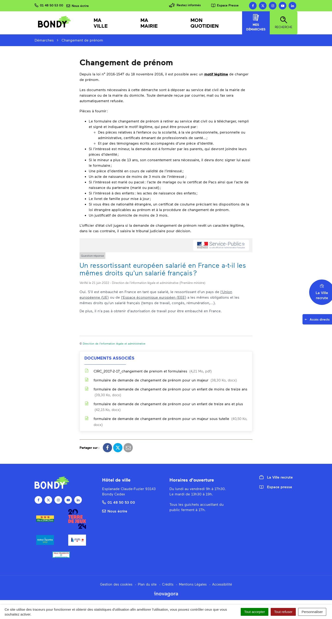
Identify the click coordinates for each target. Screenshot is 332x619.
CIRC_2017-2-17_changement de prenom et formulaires (148, 371)
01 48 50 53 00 (118, 502)
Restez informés (185, 5)
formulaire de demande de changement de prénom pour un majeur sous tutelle (165, 421)
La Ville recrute (276, 477)
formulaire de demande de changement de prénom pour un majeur (160, 380)
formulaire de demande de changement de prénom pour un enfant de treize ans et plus (163, 407)
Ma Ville (101, 23)
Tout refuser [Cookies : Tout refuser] (283, 612)
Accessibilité (222, 584)
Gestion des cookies (116, 584)
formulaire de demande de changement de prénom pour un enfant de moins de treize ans (165, 392)
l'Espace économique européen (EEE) (153, 297)
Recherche (283, 22)
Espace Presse (225, 5)
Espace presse (275, 487)
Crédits (167, 584)
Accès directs (318, 320)
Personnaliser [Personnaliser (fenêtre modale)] (312, 612)
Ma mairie (149, 23)
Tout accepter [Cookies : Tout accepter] (254, 612)
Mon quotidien (204, 23)
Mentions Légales (193, 584)
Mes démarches (256, 22)
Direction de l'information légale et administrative (114, 343)
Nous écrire (114, 511)
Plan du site (147, 584)
